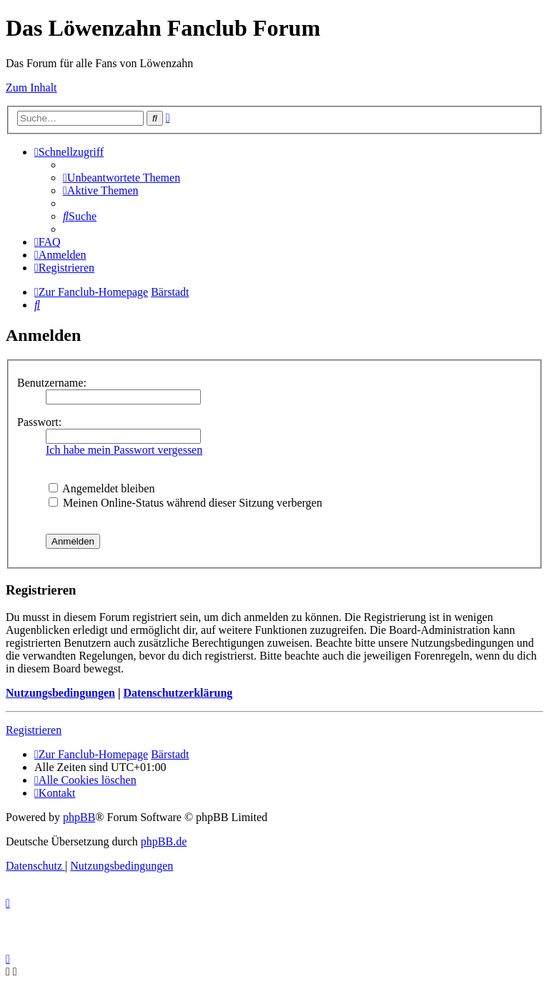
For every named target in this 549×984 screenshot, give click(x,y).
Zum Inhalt (31, 87)
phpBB (79, 817)
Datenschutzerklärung (177, 693)
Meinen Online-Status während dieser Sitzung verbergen (185, 503)
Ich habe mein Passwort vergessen (124, 450)
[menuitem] (121, 178)
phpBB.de (164, 841)
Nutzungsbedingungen (60, 693)
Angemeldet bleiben (101, 488)
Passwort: (39, 422)
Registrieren (33, 730)
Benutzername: (51, 383)
